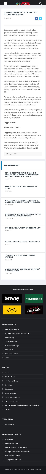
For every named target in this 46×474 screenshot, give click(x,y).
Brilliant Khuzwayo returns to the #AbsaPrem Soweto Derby (23, 215)
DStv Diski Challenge (12, 346)
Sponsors (8, 385)
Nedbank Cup (9, 337)
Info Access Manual (11, 381)
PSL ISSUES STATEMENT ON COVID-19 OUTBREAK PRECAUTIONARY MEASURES (23, 201)
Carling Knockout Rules (13, 460)
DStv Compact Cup (11, 354)
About (7, 373)
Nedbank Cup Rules (12, 443)
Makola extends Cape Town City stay (21, 187)
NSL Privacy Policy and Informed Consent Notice (22, 405)
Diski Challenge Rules (12, 456)
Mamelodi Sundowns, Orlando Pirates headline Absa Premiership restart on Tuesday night (22, 174)
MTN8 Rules (9, 439)
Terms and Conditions (12, 397)
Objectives (9, 389)
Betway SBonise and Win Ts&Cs (16, 447)
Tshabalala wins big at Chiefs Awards (20, 256)
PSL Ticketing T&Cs (11, 401)
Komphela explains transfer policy (22, 228)
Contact (7, 409)
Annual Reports (10, 393)
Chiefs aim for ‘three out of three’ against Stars (22, 270)
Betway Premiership (12, 329)
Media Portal (9, 424)
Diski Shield (9, 350)
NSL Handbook (10, 377)
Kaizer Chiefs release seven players (22, 242)
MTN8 (7, 358)
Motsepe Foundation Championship (17, 333)
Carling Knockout (11, 342)
